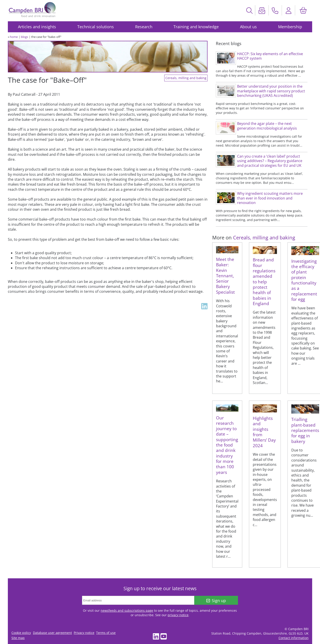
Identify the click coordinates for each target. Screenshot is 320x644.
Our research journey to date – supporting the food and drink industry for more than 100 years (227, 445)
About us (248, 26)
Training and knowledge (196, 26)
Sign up (216, 600)
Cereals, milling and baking (185, 78)
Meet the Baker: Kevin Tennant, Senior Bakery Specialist (225, 275)
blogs (24, 37)
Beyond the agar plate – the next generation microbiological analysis (267, 126)
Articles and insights (37, 26)
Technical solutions (95, 26)
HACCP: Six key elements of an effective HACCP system (270, 56)
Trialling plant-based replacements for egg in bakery (305, 430)
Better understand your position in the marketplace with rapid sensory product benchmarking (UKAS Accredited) (271, 91)
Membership (290, 26)
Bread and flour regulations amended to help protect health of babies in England (264, 281)
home (14, 37)
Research (143, 26)
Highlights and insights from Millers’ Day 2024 (264, 431)
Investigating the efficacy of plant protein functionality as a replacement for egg (304, 280)
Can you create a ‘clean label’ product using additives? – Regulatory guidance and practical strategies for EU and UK (269, 161)
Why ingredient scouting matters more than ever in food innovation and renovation (270, 198)
